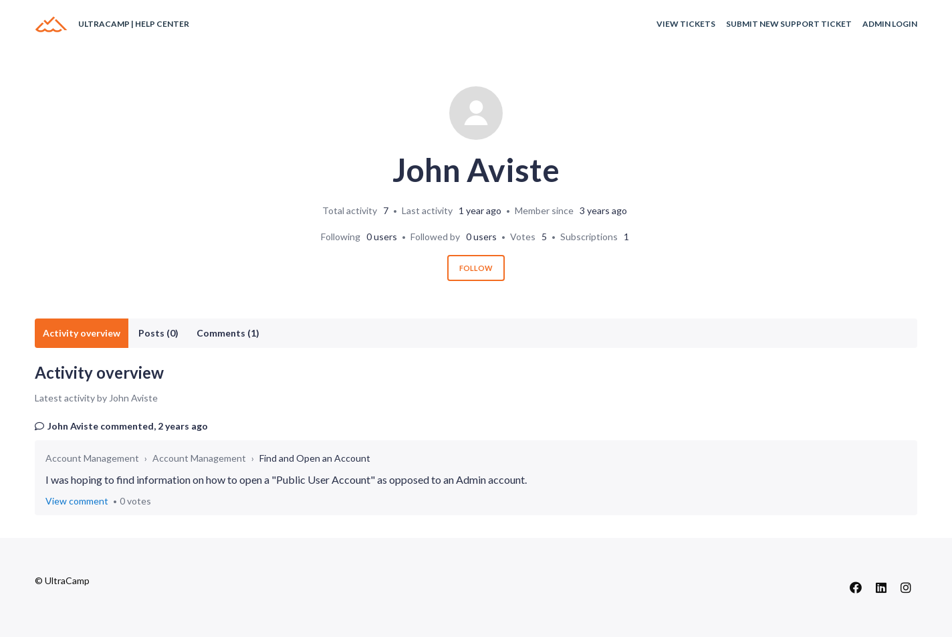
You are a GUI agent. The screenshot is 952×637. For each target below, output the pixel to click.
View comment (76, 501)
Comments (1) (228, 333)
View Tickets (686, 24)
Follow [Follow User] (476, 268)
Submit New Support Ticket (789, 24)
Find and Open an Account (314, 458)
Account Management (92, 458)
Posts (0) (158, 333)
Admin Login (889, 24)
